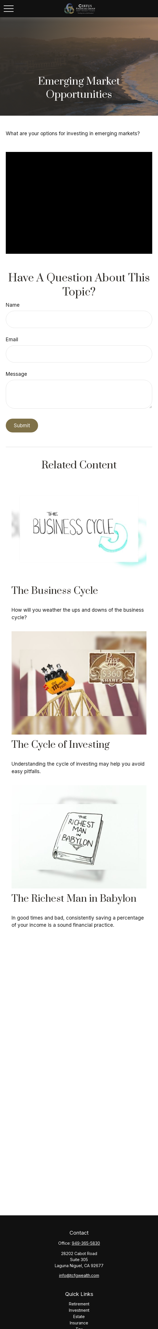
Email (12, 339)
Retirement (79, 1303)
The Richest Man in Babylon (74, 899)
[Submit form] (22, 425)
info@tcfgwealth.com (79, 1275)
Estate (79, 1316)
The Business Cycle (55, 591)
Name (13, 305)
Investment (79, 1310)
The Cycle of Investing (61, 745)
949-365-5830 (86, 1243)
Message (16, 374)
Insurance (79, 1322)
